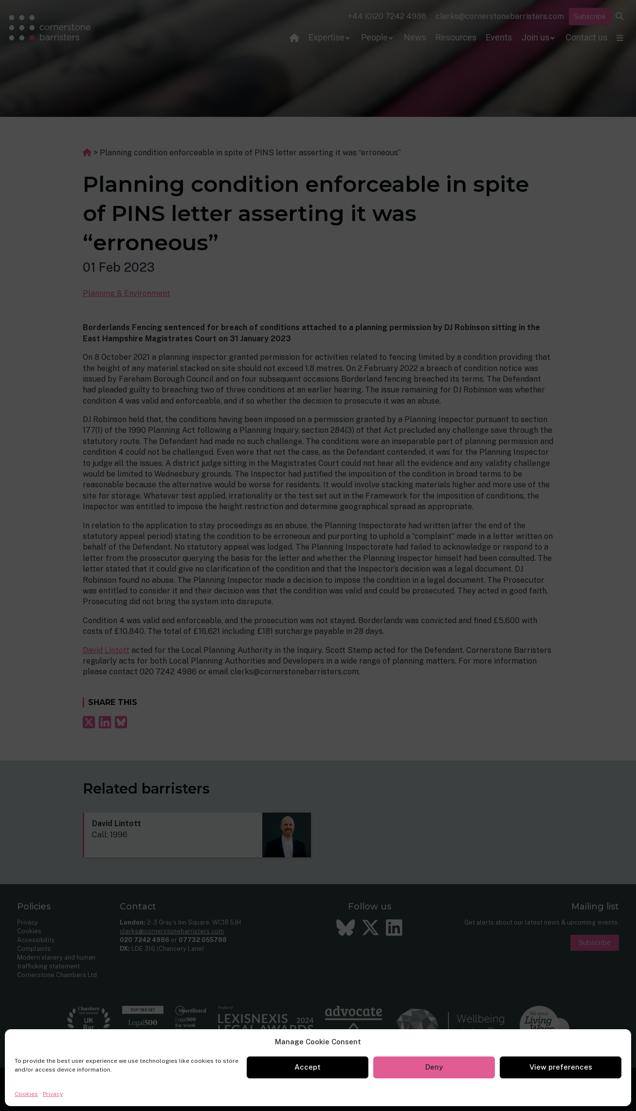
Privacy (53, 1094)
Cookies (26, 1094)
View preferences (560, 1067)
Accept (307, 1067)
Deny (434, 1067)
